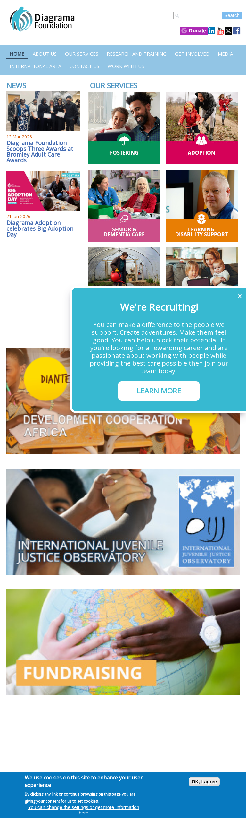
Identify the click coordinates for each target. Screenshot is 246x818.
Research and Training (137, 53)
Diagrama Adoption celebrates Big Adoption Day (39, 228)
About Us (45, 53)
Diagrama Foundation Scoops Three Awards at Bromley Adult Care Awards (39, 151)
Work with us (126, 66)
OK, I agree (204, 781)
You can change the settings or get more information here (83, 810)
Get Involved (192, 53)
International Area (35, 66)
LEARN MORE (159, 391)
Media (225, 53)
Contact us (84, 66)
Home (17, 53)
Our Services (81, 53)
